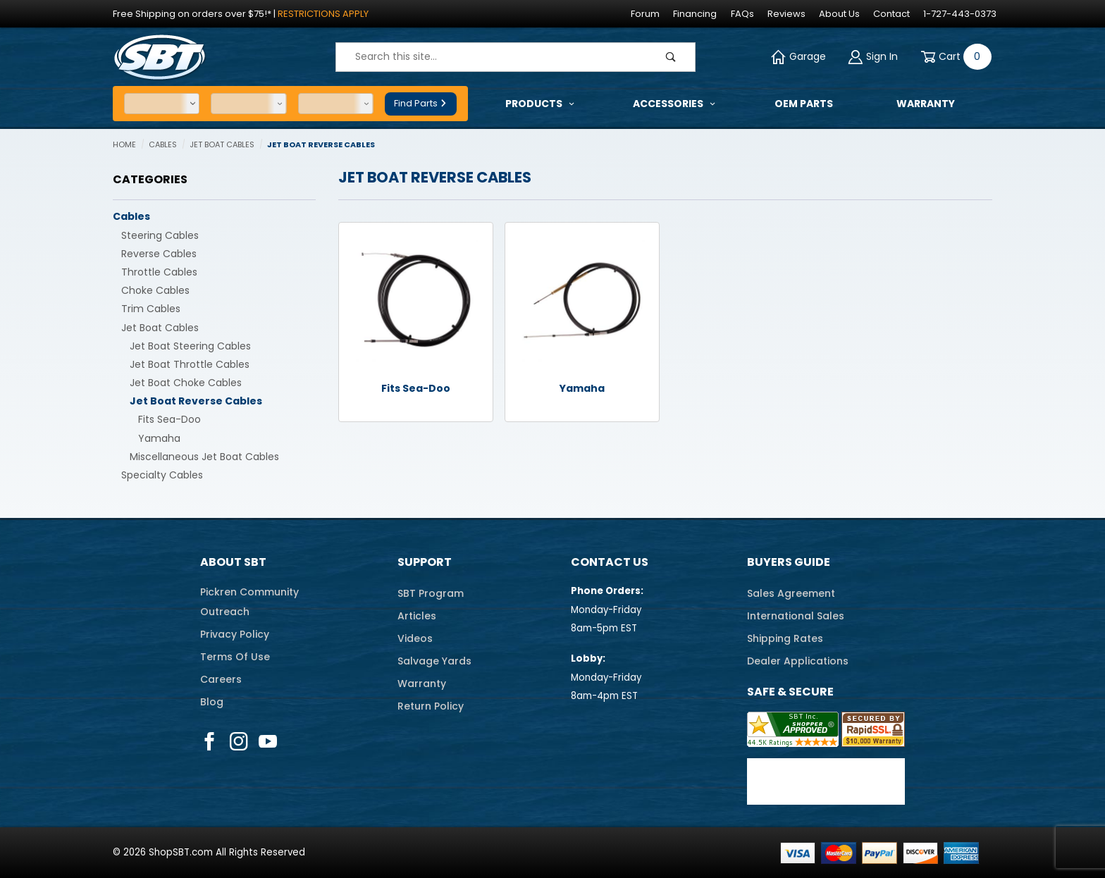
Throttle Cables (159, 272)
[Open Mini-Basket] (953, 56)
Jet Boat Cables (160, 328)
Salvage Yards (434, 661)
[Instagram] (238, 741)
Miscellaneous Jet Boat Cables (204, 457)
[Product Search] (491, 57)
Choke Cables (155, 290)
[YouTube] (268, 741)
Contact (891, 13)
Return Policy (430, 706)
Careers (221, 679)
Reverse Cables (159, 254)
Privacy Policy (234, 634)
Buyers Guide (788, 562)
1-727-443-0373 (959, 13)
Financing (695, 13)
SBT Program (430, 593)
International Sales (795, 616)
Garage (798, 56)
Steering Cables (160, 235)
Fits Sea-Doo (169, 419)
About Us (839, 13)
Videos (415, 638)
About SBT (233, 562)
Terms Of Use (235, 657)
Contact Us (609, 562)
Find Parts (420, 103)
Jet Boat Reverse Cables (196, 401)
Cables (131, 216)
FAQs (742, 13)
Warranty (421, 683)
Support (424, 562)
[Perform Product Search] (671, 57)
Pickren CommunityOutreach (249, 602)
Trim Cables (150, 309)
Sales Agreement (791, 593)
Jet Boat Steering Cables (190, 346)
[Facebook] (209, 741)
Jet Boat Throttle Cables (189, 364)
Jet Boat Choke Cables (186, 383)
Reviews (786, 13)
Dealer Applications (797, 661)
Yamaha (159, 438)
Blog (211, 702)
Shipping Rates (785, 638)
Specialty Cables (162, 475)
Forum (645, 13)
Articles (416, 616)
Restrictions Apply (323, 13)
